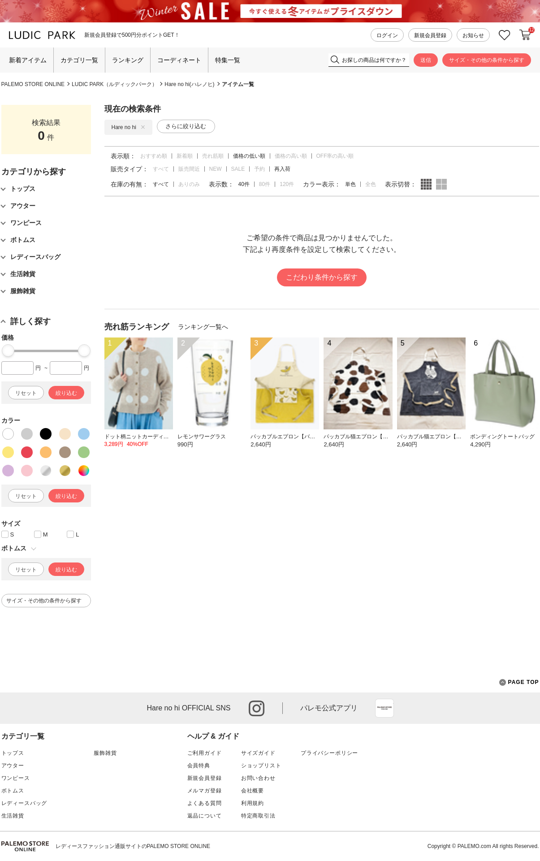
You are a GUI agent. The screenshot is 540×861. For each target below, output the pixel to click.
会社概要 (252, 790)
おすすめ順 (153, 156)
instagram (256, 708)
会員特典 (198, 765)
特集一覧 (227, 60)
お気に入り (504, 35)
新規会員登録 (430, 35)
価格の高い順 (291, 156)
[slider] (8, 350)
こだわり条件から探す (322, 277)
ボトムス (12, 790)
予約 (259, 169)
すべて (161, 169)
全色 (370, 184)
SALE (238, 169)
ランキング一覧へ (203, 327)
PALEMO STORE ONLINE (33, 84)
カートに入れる (525, 35)
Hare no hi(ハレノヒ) (189, 84)
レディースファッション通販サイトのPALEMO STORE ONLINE (133, 846)
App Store (384, 708)
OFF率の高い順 (335, 156)
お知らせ (473, 35)
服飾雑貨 (105, 753)
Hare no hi (128, 127)
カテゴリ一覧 (79, 60)
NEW (215, 169)
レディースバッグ (24, 803)
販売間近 (189, 169)
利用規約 (252, 803)
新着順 (185, 156)
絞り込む (66, 393)
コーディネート (179, 60)
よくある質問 (204, 803)
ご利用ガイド (204, 753)
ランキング (127, 60)
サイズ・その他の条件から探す (486, 60)
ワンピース (15, 778)
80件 (264, 184)
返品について (204, 816)
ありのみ (189, 184)
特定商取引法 (258, 816)
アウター (12, 765)
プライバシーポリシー (329, 753)
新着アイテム (28, 60)
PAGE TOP (519, 682)
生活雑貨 (12, 816)
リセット (26, 393)
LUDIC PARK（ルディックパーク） (114, 84)
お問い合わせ (258, 778)
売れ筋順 (213, 156)
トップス (12, 753)
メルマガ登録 (204, 790)
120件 (287, 184)
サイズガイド (258, 753)
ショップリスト (261, 765)
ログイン (387, 35)
